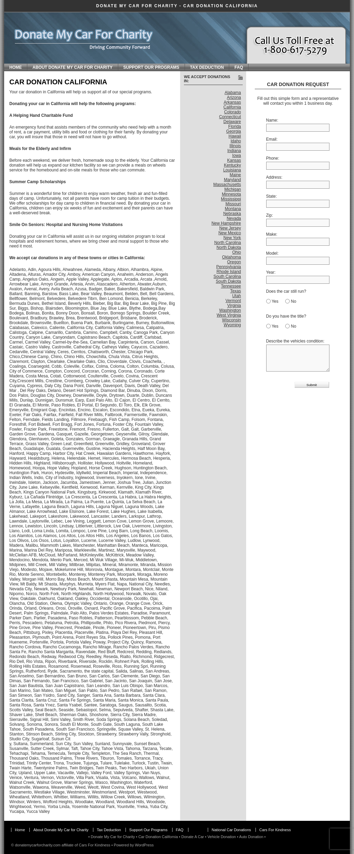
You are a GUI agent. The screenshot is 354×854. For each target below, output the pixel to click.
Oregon (234, 262)
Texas (235, 291)
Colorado (232, 112)
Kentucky (232, 165)
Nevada (234, 218)
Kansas (234, 160)
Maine (235, 174)
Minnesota (231, 194)
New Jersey (230, 228)
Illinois (235, 145)
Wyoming (232, 324)
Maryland (232, 179)
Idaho (236, 141)
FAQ (238, 67)
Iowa (236, 155)
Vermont (233, 300)
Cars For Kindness (275, 830)
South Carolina (227, 276)
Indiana (234, 150)
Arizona (234, 97)
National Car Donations (231, 830)
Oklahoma (231, 257)
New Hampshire (226, 223)
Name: (272, 120)
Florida (234, 126)
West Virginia (229, 315)
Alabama (233, 92)
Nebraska (232, 213)
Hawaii (235, 136)
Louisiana (232, 170)
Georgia (233, 131)
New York (232, 237)
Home (15, 67)
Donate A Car (192, 837)
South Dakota (228, 281)
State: (271, 196)
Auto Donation (251, 837)
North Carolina (227, 242)
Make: (272, 234)
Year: (271, 272)
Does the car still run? (286, 291)
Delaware (232, 121)
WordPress (144, 845)
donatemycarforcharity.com (37, 845)
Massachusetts (227, 184)
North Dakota (228, 247)
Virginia (234, 305)
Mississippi (231, 199)
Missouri (233, 203)
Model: (272, 253)
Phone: (272, 158)
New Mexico (229, 233)
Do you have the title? (286, 316)
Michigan (232, 189)
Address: (274, 177)
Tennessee (231, 286)
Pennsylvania (228, 266)
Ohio (236, 252)
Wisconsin (231, 320)
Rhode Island (228, 271)
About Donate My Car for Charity (72, 67)
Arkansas (232, 102)
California (232, 107)
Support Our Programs (151, 67)
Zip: (269, 215)
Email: (272, 139)
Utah (236, 295)
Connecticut (230, 116)
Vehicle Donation (221, 837)
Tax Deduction (207, 67)
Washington (230, 310)
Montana (233, 208)
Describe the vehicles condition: (295, 341)
